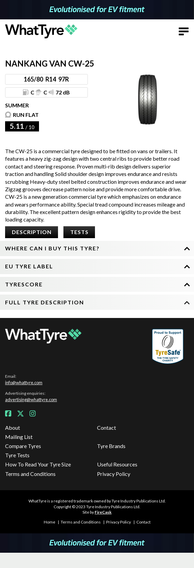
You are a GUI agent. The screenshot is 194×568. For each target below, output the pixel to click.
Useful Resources (117, 464)
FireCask (103, 512)
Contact (106, 427)
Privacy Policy (113, 474)
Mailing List (19, 436)
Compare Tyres (23, 446)
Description (32, 232)
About (12, 427)
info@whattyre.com (23, 382)
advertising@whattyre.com (31, 399)
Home (49, 522)
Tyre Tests (17, 455)
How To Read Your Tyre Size (38, 464)
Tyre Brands (111, 446)
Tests (79, 232)
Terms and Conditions (30, 474)
